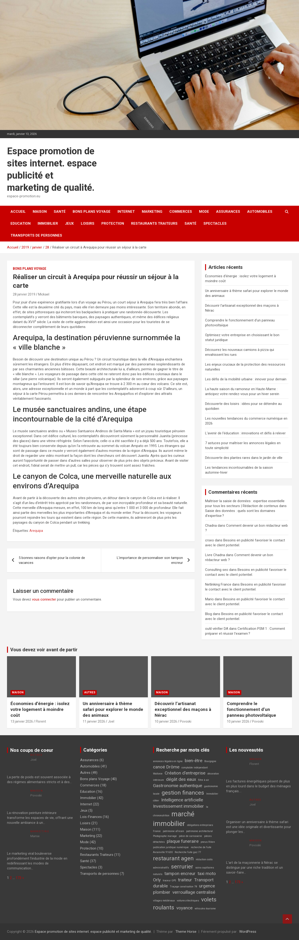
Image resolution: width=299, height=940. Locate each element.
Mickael (43, 294)
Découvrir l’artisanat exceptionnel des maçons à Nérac (183, 709)
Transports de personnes (36, 235)
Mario (209, 599)
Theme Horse (185, 931)
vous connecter (44, 599)
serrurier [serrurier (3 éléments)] (182, 866)
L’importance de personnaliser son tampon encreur (150, 560)
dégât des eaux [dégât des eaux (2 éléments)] (181, 779)
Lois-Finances (91, 817)
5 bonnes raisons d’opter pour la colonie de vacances (52, 560)
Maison (40, 211)
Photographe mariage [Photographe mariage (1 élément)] (165, 836)
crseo (209, 540)
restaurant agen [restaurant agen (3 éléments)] (173, 858)
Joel (111, 721)
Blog (208, 614)
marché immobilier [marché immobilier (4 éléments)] (173, 819)
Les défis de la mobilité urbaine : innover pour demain (245, 379)
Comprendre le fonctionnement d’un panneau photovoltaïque (251, 709)
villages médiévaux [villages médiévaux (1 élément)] (164, 900)
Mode (204, 211)
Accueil (18, 211)
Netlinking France (218, 584)
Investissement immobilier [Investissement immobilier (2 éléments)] (178, 806)
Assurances (228, 211)
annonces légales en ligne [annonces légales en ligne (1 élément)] (168, 761)
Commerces (180, 211)
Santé (60, 211)
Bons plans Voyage (91, 211)
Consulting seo (216, 570)
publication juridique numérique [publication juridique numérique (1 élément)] (171, 847)
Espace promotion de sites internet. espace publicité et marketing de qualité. (93, 931)
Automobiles (259, 211)
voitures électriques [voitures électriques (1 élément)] (188, 900)
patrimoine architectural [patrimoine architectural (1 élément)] (199, 831)
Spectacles (215, 223)
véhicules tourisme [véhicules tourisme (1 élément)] (205, 908)
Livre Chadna (215, 555)
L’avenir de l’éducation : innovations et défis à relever (245, 433)
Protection (112, 223)
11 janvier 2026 (94, 721)
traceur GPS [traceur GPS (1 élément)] (169, 880)
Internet (126, 211)
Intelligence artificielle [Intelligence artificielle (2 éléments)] (182, 800)
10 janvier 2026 (166, 721)
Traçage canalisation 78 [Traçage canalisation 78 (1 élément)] (183, 886)
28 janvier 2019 (24, 294)
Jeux (69, 223)
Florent (41, 721)
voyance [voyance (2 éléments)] (184, 908)
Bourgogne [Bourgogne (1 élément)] (210, 761)
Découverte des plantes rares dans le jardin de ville (243, 458)
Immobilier (48, 223)
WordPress (247, 931)
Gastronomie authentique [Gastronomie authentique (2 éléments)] (177, 785)
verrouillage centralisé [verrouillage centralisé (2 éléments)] (193, 892)
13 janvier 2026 (22, 721)
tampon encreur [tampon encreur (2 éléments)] (180, 873)
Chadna (211, 525)
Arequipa (36, 531)
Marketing (152, 211)
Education (21, 223)
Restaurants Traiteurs (154, 223)
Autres (89, 692)
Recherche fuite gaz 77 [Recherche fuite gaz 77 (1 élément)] (188, 852)
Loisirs (87, 223)
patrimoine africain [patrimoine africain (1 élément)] (173, 831)
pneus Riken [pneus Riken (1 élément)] (208, 841)
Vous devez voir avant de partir (44, 649)
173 (18, 878)
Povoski (185, 721)
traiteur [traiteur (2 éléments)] (185, 879)
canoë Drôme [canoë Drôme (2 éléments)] (166, 767)
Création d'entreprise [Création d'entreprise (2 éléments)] (185, 773)
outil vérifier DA (216, 629)
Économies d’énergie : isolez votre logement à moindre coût (40, 709)
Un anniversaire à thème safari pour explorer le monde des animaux (113, 709)
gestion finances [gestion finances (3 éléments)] (183, 792)
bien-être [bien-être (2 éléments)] (193, 760)
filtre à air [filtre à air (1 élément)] (203, 780)
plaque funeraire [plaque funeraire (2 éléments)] (183, 841)
